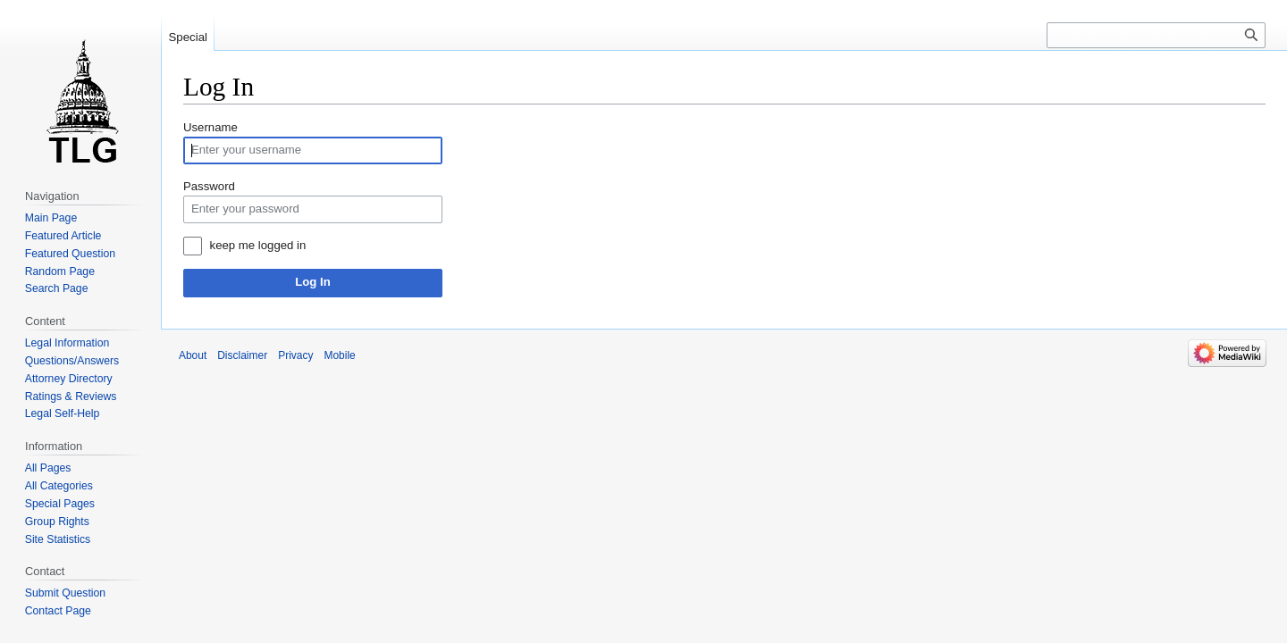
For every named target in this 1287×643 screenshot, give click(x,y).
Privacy (295, 355)
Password (209, 186)
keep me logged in (258, 245)
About (192, 355)
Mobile (339, 355)
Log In (313, 281)
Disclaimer (242, 355)
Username (210, 127)
